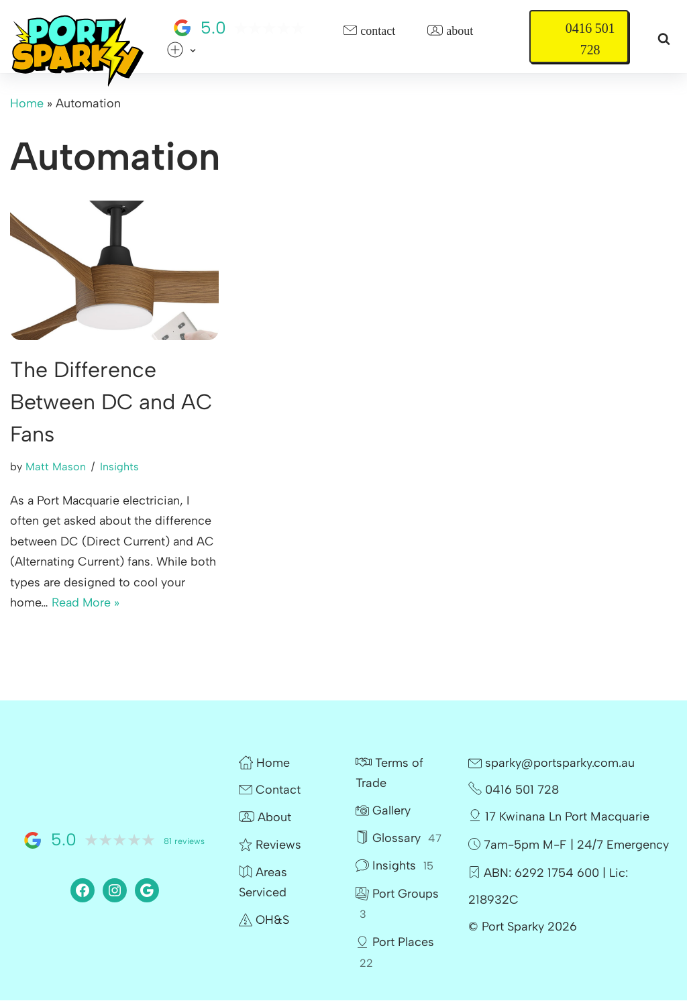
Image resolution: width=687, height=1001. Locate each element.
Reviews (270, 845)
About (450, 31)
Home (27, 103)
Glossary (398, 838)
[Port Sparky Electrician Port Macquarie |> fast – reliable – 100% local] (77, 52)
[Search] (663, 38)
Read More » (86, 603)
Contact (369, 31)
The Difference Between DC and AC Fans (111, 402)
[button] (193, 51)
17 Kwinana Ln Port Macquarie (558, 817)
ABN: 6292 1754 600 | (544, 873)
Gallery (383, 811)
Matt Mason (55, 466)
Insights (119, 466)
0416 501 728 (590, 39)
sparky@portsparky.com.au (551, 763)
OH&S (264, 920)
